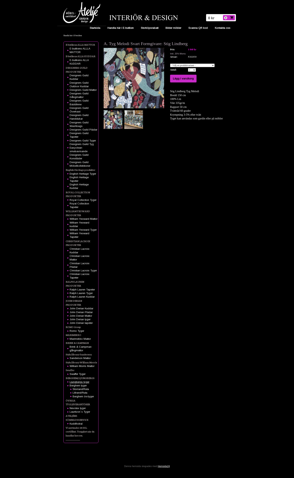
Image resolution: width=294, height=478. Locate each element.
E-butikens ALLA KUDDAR (80, 56)
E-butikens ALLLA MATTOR (80, 50)
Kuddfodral (76, 423)
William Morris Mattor (82, 366)
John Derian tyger (80, 319)
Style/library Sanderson (79, 354)
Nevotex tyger (78, 408)
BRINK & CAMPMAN (77, 342)
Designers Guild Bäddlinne (79, 102)
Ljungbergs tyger (79, 381)
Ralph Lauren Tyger (81, 293)
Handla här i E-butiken (120, 27)
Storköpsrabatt (149, 27)
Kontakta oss (222, 27)
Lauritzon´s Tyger (80, 411)
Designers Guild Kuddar (79, 77)
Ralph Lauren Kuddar (82, 296)
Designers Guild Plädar (83, 129)
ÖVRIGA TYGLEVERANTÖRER (78, 402)
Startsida (95, 27)
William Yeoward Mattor (83, 218)
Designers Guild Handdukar (79, 117)
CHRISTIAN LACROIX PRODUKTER (78, 243)
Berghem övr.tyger (83, 396)
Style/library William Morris (81, 362)
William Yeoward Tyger (83, 229)
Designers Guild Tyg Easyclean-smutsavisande (82, 148)
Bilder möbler (173, 27)
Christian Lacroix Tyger (83, 270)
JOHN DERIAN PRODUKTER (74, 302)
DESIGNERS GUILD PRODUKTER (77, 69)
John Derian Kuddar (81, 308)
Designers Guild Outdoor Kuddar (79, 84)
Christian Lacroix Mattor (80, 257)
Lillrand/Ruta (80, 392)
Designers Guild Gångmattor (79, 95)
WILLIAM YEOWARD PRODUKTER (78, 213)
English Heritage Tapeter (79, 179)
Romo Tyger (77, 330)
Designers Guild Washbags (79, 124)
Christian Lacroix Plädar (80, 265)
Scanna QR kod (198, 27)
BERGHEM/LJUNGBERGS (80, 378)
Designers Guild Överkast (79, 109)
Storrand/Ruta (81, 389)
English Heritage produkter (80, 169)
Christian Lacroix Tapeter (80, 276)
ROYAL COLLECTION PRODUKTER (78, 194)
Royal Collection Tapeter (79, 205)
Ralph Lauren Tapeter (82, 289)
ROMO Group (73, 327)
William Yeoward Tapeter (79, 235)
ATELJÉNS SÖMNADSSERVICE (77, 417)
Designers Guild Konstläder (79, 156)
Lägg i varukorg (183, 78)
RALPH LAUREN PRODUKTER (75, 283)
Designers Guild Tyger (83, 140)
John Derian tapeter (81, 322)
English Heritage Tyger (83, 173)
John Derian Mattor (81, 315)
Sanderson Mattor (80, 358)
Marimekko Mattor (80, 338)
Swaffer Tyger (78, 374)
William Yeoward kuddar (79, 224)
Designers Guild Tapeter (79, 135)
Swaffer (70, 370)
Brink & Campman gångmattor (81, 348)
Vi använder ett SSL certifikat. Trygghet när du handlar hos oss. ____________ (80, 433)
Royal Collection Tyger (83, 199)
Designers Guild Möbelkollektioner (80, 164)
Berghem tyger (78, 385)
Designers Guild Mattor (83, 89)
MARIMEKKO (73, 335)
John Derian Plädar (81, 312)
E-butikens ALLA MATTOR (80, 44)
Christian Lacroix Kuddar (80, 250)
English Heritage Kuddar (79, 186)
